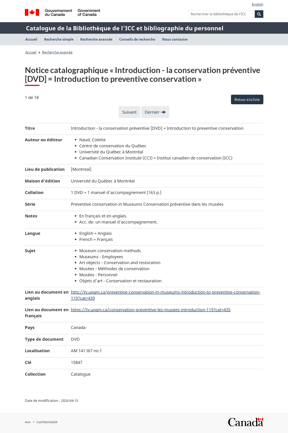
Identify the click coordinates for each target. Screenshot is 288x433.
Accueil (30, 52)
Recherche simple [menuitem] (58, 39)
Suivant (129, 112)
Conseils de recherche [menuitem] (137, 39)
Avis (28, 422)
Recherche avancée (57, 52)
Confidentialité (47, 422)
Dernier (152, 112)
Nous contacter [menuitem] (175, 39)
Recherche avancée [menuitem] (96, 39)
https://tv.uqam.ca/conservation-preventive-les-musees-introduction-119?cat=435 (150, 309)
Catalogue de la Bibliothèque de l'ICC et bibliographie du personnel (125, 28)
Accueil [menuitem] (31, 39)
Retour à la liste (247, 99)
